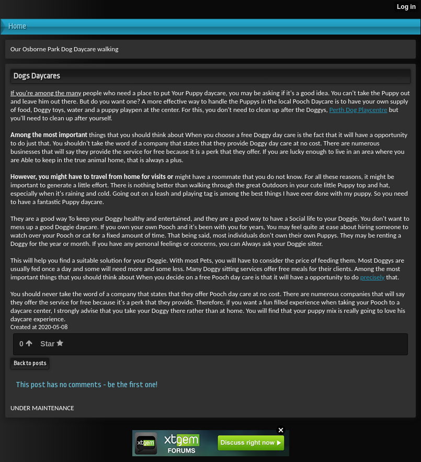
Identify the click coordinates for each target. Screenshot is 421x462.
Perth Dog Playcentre (358, 110)
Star (51, 344)
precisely (372, 277)
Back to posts (30, 363)
